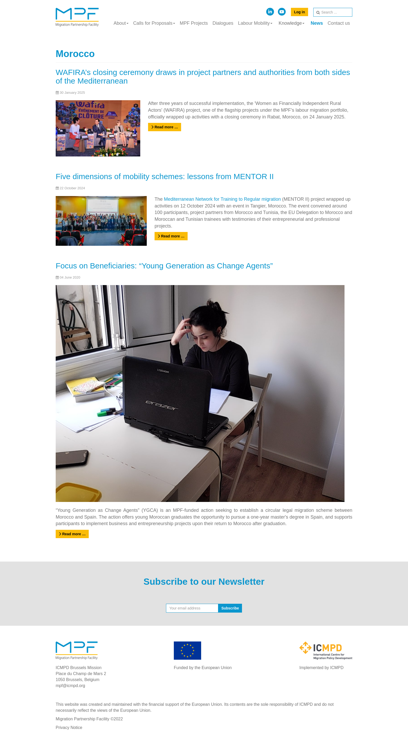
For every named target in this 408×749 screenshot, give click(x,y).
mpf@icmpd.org (70, 685)
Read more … (164, 127)
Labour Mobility (255, 23)
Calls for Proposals (154, 23)
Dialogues (223, 23)
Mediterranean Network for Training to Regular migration (222, 199)
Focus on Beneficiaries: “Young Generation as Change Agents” (164, 265)
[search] (332, 12)
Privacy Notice (69, 727)
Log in (299, 12)
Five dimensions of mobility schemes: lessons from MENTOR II (165, 176)
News (317, 23)
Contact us (339, 23)
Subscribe (230, 608)
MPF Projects (194, 23)
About (121, 23)
